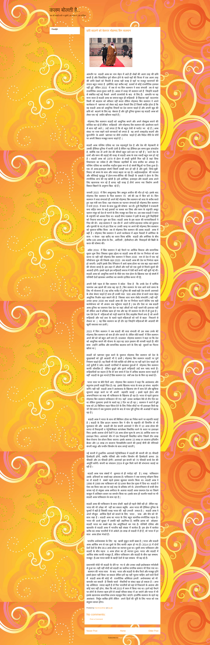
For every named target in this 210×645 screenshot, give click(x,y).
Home (123, 631)
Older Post (153, 631)
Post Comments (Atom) (128, 638)
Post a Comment (96, 619)
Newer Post (91, 631)
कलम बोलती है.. (64, 10)
